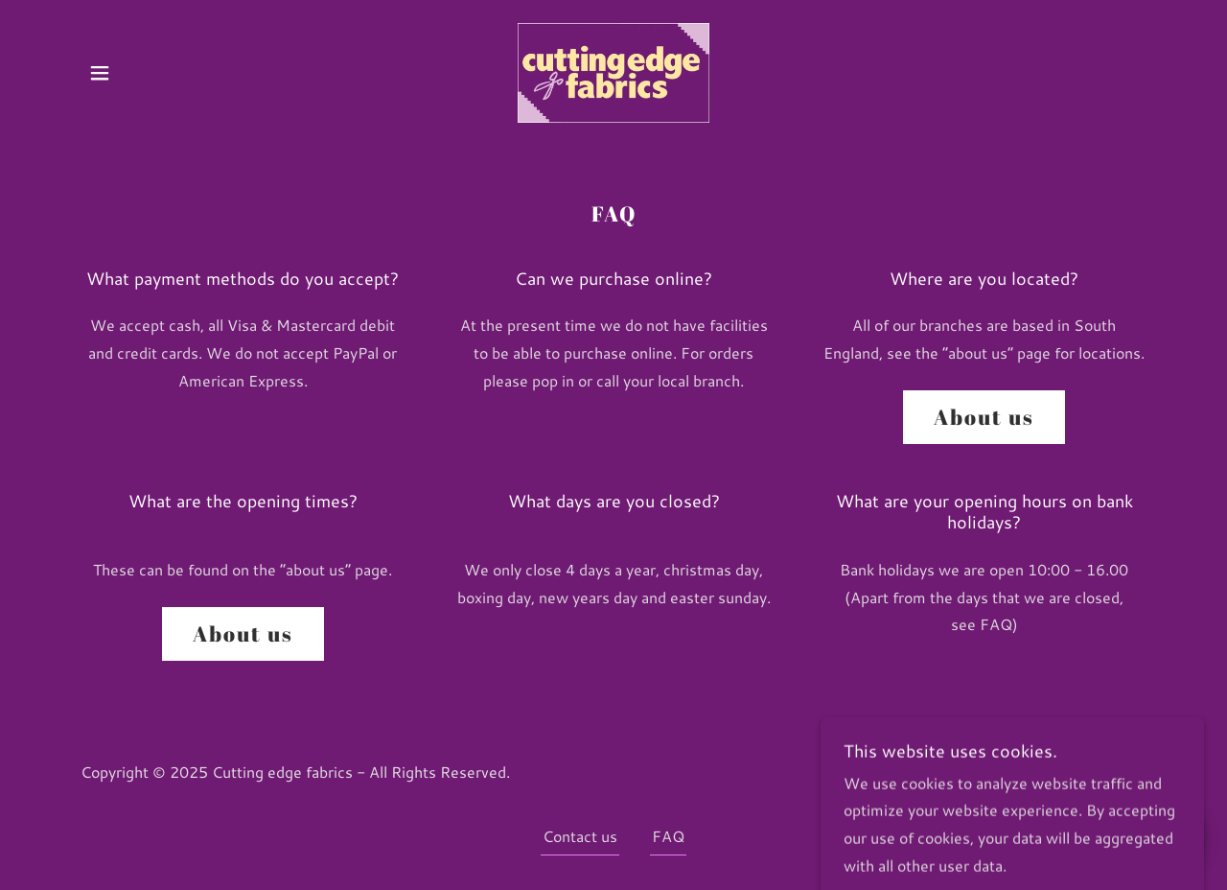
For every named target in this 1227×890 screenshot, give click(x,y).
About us (984, 417)
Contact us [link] (580, 836)
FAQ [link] (668, 836)
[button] (100, 73)
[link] (613, 70)
